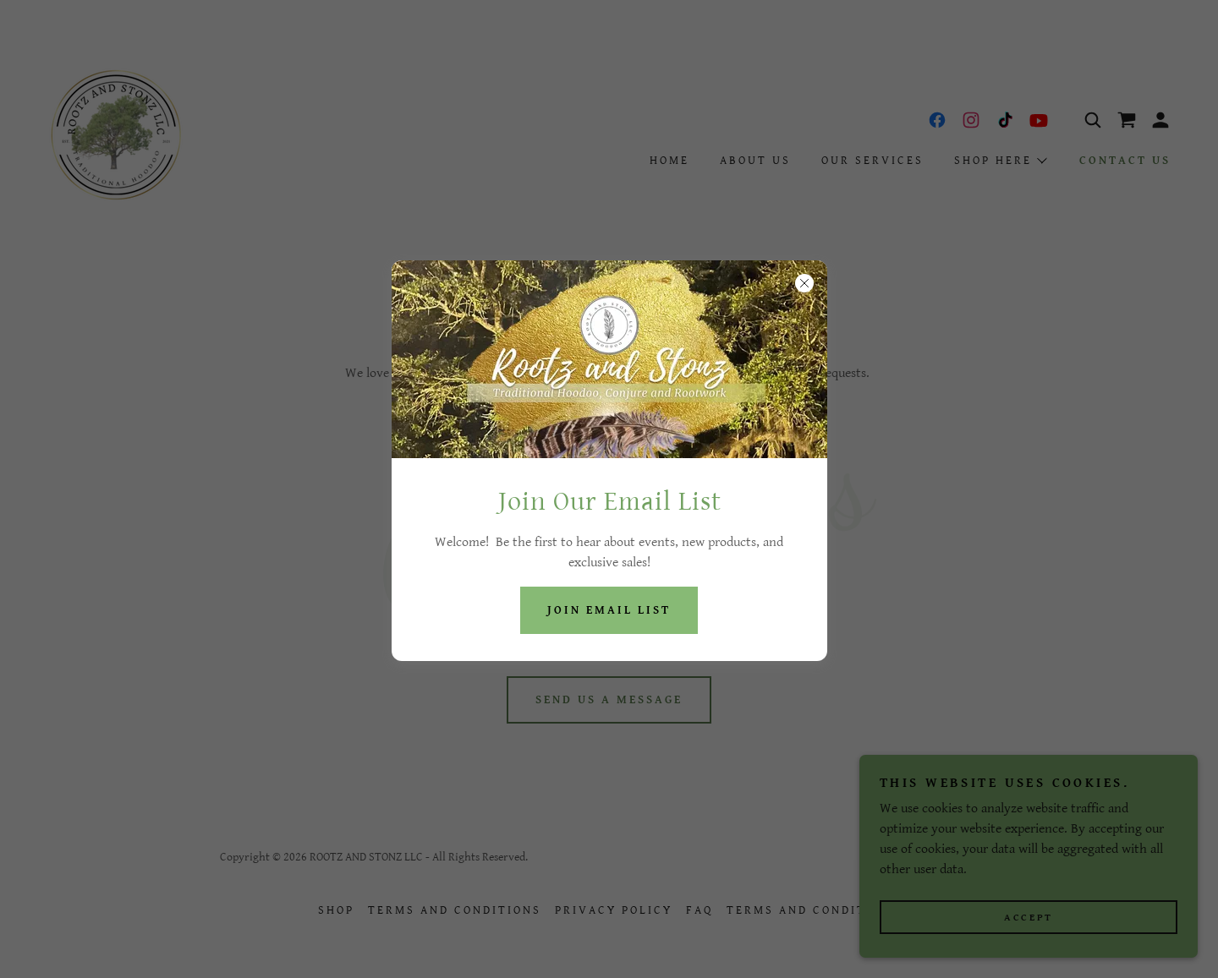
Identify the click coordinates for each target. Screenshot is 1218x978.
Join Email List (609, 610)
